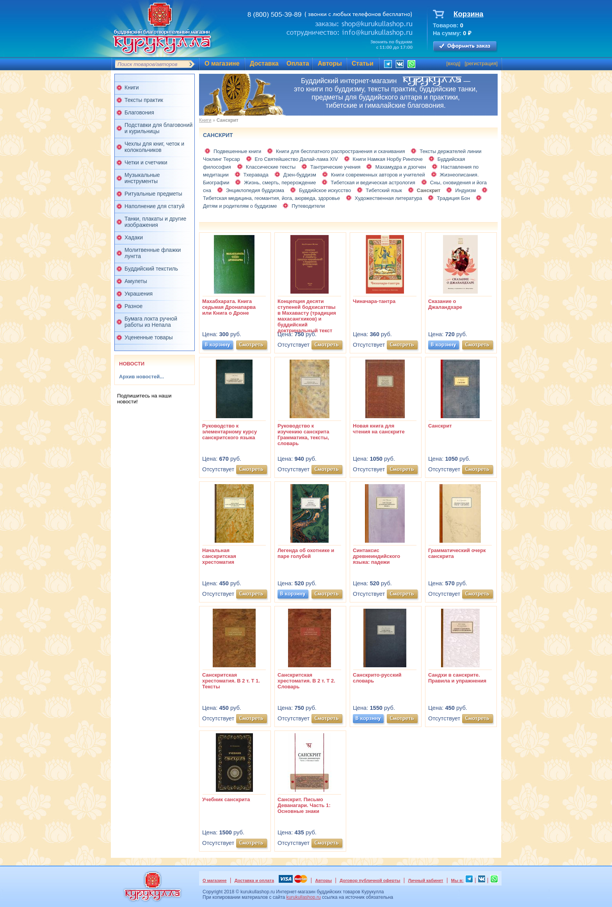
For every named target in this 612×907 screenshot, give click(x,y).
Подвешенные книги (237, 151)
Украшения (139, 293)
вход (453, 63)
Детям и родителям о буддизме (240, 206)
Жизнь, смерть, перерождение (280, 182)
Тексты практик (144, 100)
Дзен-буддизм (299, 175)
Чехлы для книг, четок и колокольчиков (154, 147)
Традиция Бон (453, 198)
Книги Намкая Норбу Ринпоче (388, 159)
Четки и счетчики (146, 162)
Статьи (363, 63)
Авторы (330, 63)
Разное (133, 306)
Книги (132, 87)
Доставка (264, 63)
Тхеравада (256, 175)
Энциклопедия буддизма (255, 190)
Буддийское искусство (325, 190)
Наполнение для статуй (155, 206)
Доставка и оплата (254, 880)
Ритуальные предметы (153, 194)
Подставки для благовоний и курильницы (158, 128)
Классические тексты (271, 167)
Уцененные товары (149, 337)
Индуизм (465, 190)
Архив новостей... (141, 377)
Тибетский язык (384, 190)
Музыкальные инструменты (142, 178)
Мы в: (457, 880)
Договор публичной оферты (370, 880)
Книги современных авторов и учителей (378, 175)
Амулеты (136, 281)
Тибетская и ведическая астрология (373, 182)
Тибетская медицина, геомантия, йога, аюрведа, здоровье (271, 198)
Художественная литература (388, 198)
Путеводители (308, 206)
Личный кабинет (425, 880)
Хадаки (134, 237)
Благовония (139, 112)
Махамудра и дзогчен (400, 167)
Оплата (297, 63)
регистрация (481, 63)
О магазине (222, 63)
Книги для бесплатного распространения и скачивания (340, 151)
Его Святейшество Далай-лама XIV (296, 159)
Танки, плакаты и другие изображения (155, 222)
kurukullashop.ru (303, 897)
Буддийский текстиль (151, 269)
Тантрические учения (335, 167)
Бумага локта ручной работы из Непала (151, 321)
